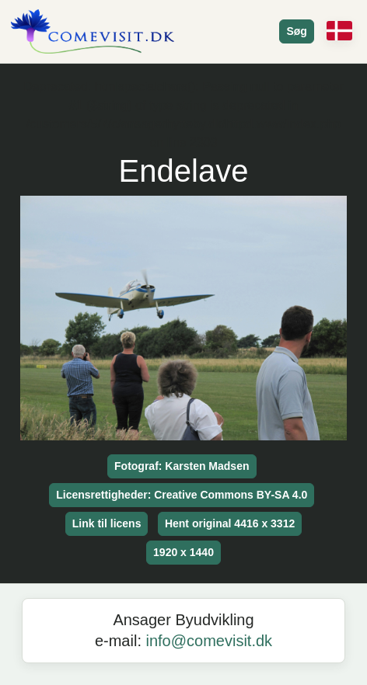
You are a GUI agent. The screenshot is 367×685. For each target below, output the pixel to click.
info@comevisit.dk (209, 640)
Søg (296, 31)
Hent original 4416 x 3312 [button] (230, 523)
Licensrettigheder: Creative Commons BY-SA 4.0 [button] (181, 495)
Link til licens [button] (107, 523)
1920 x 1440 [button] (183, 552)
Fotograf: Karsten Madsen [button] (181, 466)
